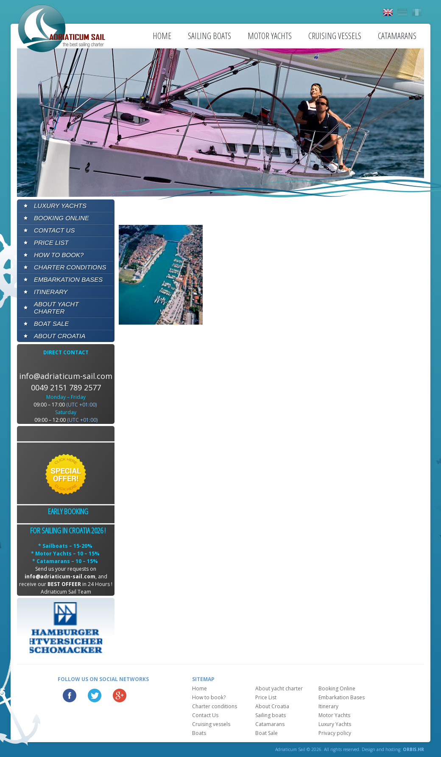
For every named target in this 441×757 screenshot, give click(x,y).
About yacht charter (56, 307)
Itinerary (50, 291)
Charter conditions (70, 267)
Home (162, 36)
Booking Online (61, 217)
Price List (51, 242)
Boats (199, 733)
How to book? (59, 254)
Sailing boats (209, 36)
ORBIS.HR (413, 749)
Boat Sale (51, 323)
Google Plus (119, 695)
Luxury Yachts (60, 205)
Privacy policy (334, 733)
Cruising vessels (334, 36)
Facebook (69, 695)
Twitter (94, 695)
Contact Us (54, 230)
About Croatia (59, 335)
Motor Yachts (270, 36)
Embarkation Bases (68, 279)
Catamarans (397, 36)
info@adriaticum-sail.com (65, 376)
